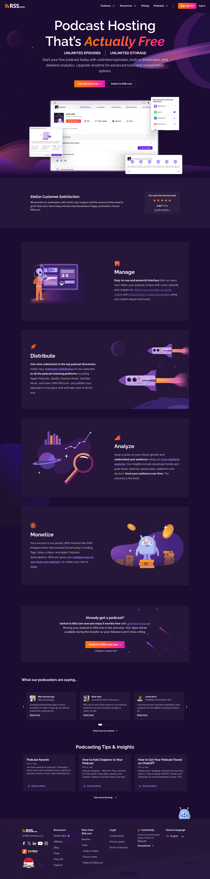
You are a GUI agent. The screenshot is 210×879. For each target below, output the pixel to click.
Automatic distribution (59, 368)
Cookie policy (117, 835)
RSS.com (142, 841)
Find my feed (90, 856)
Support (58, 865)
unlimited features (138, 623)
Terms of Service (119, 847)
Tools (85, 845)
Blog (56, 847)
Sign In (202, 6)
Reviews (86, 839)
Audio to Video (91, 851)
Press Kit (58, 859)
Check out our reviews (105, 731)
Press (57, 853)
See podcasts (146, 846)
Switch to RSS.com (93, 862)
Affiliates (58, 841)
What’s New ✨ (62, 835)
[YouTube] (40, 843)
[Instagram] (46, 843)
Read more (35, 715)
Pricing (145, 6)
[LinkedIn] (34, 843)
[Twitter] (29, 843)
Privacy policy (117, 841)
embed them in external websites (149, 294)
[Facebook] (24, 843)
